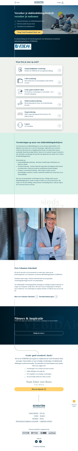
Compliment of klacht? (46, 421)
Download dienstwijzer (46, 296)
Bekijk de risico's (39, 333)
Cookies (36, 416)
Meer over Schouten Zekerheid (24, 296)
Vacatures (42, 416)
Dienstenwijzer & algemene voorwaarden (27, 421)
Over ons (42, 413)
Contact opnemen (33, 413)
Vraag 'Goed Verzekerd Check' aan (28, 32)
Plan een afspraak (39, 389)
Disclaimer (35, 418)
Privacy (42, 418)
